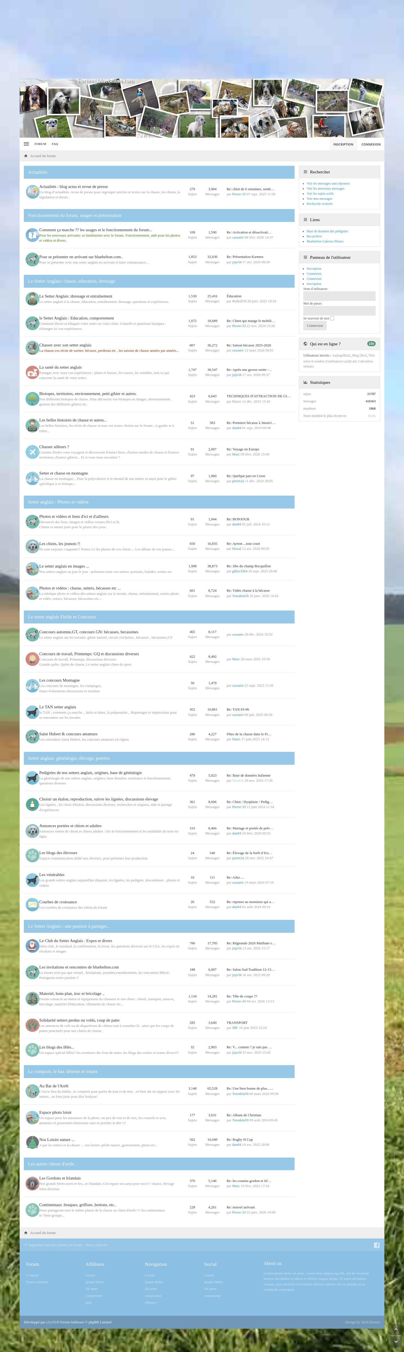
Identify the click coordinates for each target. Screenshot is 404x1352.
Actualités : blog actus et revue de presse (75, 186)
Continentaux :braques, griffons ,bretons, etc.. (79, 1228)
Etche (372, 416)
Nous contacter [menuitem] (96, 1268)
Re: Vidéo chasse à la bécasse (248, 602)
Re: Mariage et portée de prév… (250, 843)
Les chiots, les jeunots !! (61, 552)
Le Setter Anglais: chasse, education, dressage (71, 283)
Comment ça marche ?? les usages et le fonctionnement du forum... (97, 230)
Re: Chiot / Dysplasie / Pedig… (250, 817)
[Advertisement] (202, 39)
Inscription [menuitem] (343, 144)
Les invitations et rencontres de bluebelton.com (80, 986)
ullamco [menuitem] (151, 1325)
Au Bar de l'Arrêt (55, 1107)
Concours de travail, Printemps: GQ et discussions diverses (90, 667)
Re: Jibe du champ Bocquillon (249, 577)
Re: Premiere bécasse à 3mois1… (251, 430)
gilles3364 (239, 582)
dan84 (236, 436)
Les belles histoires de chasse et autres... (74, 428)
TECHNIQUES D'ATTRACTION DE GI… (259, 404)
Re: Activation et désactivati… (249, 232)
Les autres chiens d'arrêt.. (52, 1187)
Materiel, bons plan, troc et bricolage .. (73, 1013)
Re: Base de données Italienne (249, 791)
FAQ (55, 144)
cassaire (238, 237)
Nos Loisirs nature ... (58, 1162)
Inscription (314, 284)
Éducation (234, 299)
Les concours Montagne (61, 694)
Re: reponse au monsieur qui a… (251, 920)
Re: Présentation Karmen (245, 258)
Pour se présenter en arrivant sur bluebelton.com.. (82, 257)
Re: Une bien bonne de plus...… (250, 1110)
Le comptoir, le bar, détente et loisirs (62, 1092)
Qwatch (238, 796)
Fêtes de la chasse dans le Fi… (249, 748)
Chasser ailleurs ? (55, 454)
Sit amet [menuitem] (92, 1312)
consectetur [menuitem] (94, 1319)
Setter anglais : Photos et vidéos (58, 509)
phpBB (51, 1345)
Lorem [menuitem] (90, 1298)
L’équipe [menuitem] (32, 1298)
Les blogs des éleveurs (60, 869)
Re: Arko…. (236, 895)
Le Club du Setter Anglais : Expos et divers (77, 960)
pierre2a (238, 489)
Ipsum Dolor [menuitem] (95, 1305)
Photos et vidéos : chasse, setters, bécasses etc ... (81, 599)
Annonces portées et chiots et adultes (72, 841)
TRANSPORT (237, 1042)
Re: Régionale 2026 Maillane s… (251, 962)
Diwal (236, 557)
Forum (40, 144)
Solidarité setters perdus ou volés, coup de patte (81, 1039)
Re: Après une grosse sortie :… (249, 377)
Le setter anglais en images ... (65, 577)
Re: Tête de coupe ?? (242, 1015)
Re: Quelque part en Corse (246, 483)
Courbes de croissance (59, 920)
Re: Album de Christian (244, 1136)
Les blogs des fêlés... (58, 1067)
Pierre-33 (239, 194)
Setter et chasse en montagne (65, 481)
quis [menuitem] (89, 1325)
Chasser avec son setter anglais (67, 348)
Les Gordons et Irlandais (61, 1201)
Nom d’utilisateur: (315, 289)
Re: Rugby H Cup (240, 1162)
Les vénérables (53, 892)
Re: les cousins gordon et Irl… (249, 1204)
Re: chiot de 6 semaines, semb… (250, 189)
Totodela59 (240, 607)
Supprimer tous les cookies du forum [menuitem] (53, 1268)
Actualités (37, 172)
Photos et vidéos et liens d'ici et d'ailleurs (75, 524)
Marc (236, 462)
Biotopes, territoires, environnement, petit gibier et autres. (89, 401)
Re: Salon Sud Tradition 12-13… (251, 989)
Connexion (314, 279)
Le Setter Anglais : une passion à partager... (69, 945)
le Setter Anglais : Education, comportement (78, 322)
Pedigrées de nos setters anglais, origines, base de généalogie (92, 788)
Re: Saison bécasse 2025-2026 (249, 351)
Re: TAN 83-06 (238, 723)
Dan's (236, 754)
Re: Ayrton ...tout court (243, 552)
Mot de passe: (312, 303)
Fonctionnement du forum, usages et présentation (74, 215)
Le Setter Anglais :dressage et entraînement (77, 299)
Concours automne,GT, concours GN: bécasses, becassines (90, 644)
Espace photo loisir (57, 1133)
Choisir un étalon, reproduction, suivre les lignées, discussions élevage (100, 815)
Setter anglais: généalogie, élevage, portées (69, 774)
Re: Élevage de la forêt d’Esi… (249, 869)
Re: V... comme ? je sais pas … (249, 1067)
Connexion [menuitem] (371, 144)
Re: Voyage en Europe (243, 457)
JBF (235, 1047)
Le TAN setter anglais (59, 720)
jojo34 (237, 263)
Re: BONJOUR (238, 527)
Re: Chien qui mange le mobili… (251, 324)
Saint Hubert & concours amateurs (70, 748)
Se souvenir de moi (318, 318)
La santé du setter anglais (62, 375)
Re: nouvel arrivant (241, 1230)
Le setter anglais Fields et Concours (62, 628)
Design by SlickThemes (362, 1345)
